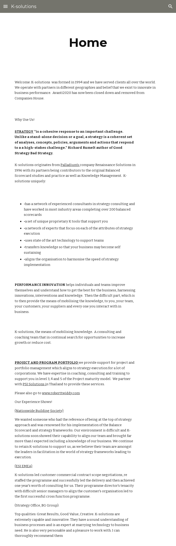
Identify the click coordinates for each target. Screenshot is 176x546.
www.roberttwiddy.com (61, 393)
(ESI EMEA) (23, 466)
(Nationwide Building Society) (39, 411)
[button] (5, 6)
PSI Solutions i (34, 384)
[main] (88, 42)
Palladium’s (70, 165)
